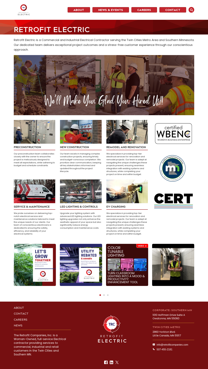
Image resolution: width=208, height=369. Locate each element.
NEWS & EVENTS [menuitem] (110, 10)
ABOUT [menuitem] (78, 10)
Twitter (117, 363)
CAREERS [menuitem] (144, 10)
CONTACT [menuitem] (172, 10)
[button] (100, 295)
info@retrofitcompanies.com (172, 344)
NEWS (18, 325)
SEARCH (191, 10)
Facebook (106, 363)
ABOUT (19, 308)
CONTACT (21, 313)
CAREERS (20, 319)
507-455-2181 (164, 349)
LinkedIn (112, 363)
